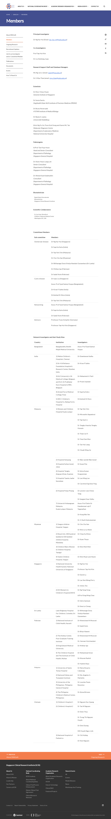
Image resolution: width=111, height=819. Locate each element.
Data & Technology (52, 785)
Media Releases (70, 781)
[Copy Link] (105, 39)
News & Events (82, 6)
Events (8, 71)
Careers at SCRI (11, 787)
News (67, 784)
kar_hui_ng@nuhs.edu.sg (58, 40)
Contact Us (95, 6)
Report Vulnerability (20, 805)
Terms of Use (43, 805)
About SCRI (10, 774)
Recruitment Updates (12, 49)
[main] (55, 385)
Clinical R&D (50, 788)
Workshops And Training (73, 787)
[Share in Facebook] (105, 47)
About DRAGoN (11, 35)
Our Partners (10, 784)
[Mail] (105, 43)
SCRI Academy (30, 776)
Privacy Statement (33, 805)
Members (9, 40)
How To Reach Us (11, 75)
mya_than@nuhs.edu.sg (58, 78)
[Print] (105, 35)
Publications (10, 61)
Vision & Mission (11, 777)
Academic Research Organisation (62, 6)
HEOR (48, 781)
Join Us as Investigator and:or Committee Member (14, 55)
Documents (9, 66)
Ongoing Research (12, 44)
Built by (35, 815)
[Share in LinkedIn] (105, 52)
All (66, 774)
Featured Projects (51, 791)
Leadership (9, 781)
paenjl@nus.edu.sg (54, 73)
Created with (15, 815)
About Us (21, 6)
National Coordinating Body (37, 6)
